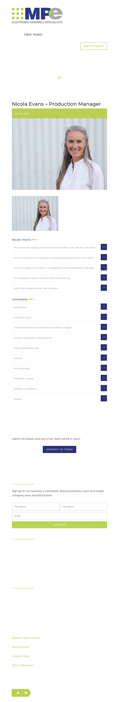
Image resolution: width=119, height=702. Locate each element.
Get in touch (94, 46)
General (18, 358)
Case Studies (23, 612)
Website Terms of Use (26, 637)
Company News (22, 317)
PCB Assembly (24, 546)
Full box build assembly (26, 348)
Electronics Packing (27, 574)
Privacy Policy (20, 647)
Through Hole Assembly (29, 557)
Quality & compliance (25, 388)
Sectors (19, 595)
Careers (20, 623)
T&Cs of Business (23, 665)
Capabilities (22, 606)
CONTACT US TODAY (59, 449)
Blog (18, 617)
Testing (17, 399)
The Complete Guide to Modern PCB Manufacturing (42, 278)
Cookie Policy (20, 656)
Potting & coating (23, 378)
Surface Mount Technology (31, 551)
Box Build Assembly (27, 563)
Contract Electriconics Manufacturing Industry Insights (43, 327)
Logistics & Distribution (28, 568)
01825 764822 (33, 34)
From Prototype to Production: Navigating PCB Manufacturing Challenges (54, 267)
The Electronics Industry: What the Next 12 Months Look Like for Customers (54, 247)
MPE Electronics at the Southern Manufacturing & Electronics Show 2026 (53, 257)
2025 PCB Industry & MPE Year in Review (36, 288)
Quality (19, 601)
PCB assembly (21, 368)
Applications (20, 307)
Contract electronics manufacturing (33, 337)
